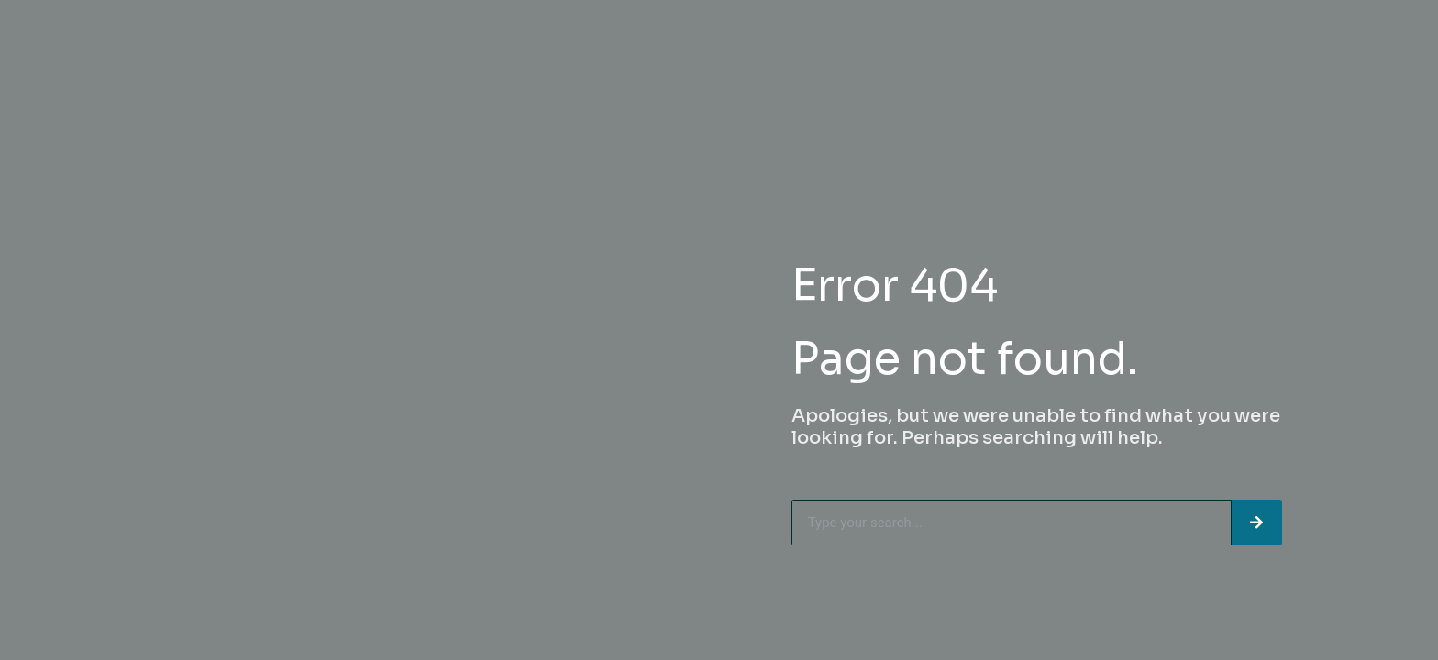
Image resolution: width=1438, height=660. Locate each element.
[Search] (1257, 522)
